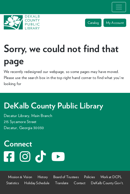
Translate (61, 183)
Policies (89, 177)
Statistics (12, 183)
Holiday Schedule (36, 183)
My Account (115, 23)
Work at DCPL (111, 177)
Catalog (93, 23)
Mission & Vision (20, 177)
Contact (79, 183)
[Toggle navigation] (119, 7)
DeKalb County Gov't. (107, 183)
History (43, 177)
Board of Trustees (66, 177)
